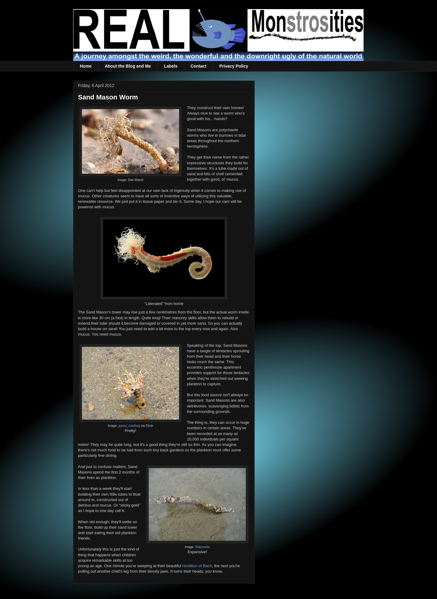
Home (86, 66)
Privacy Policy (233, 66)
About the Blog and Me (128, 66)
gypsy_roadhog (129, 425)
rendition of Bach (197, 566)
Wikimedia (202, 547)
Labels (170, 66)
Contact (198, 66)
